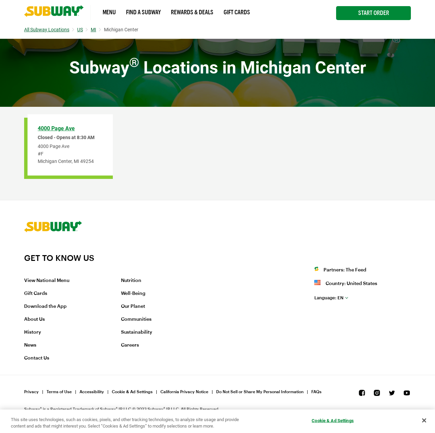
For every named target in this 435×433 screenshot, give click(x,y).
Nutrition (131, 280)
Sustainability (136, 332)
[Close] (424, 420)
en (329, 298)
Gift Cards (237, 12)
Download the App (45, 306)
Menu (109, 12)
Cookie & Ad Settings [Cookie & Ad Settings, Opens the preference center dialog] (333, 420)
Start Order (373, 13)
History (32, 332)
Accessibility (92, 392)
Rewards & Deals (192, 12)
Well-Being (133, 293)
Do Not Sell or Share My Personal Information (259, 392)
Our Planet (133, 306)
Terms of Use (59, 392)
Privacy (31, 392)
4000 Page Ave (56, 128)
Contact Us (36, 358)
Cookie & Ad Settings (132, 392)
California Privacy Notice (184, 392)
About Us (34, 319)
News (30, 345)
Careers (130, 345)
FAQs (316, 392)
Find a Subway (143, 12)
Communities (136, 319)
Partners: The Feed (345, 270)
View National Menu (46, 280)
